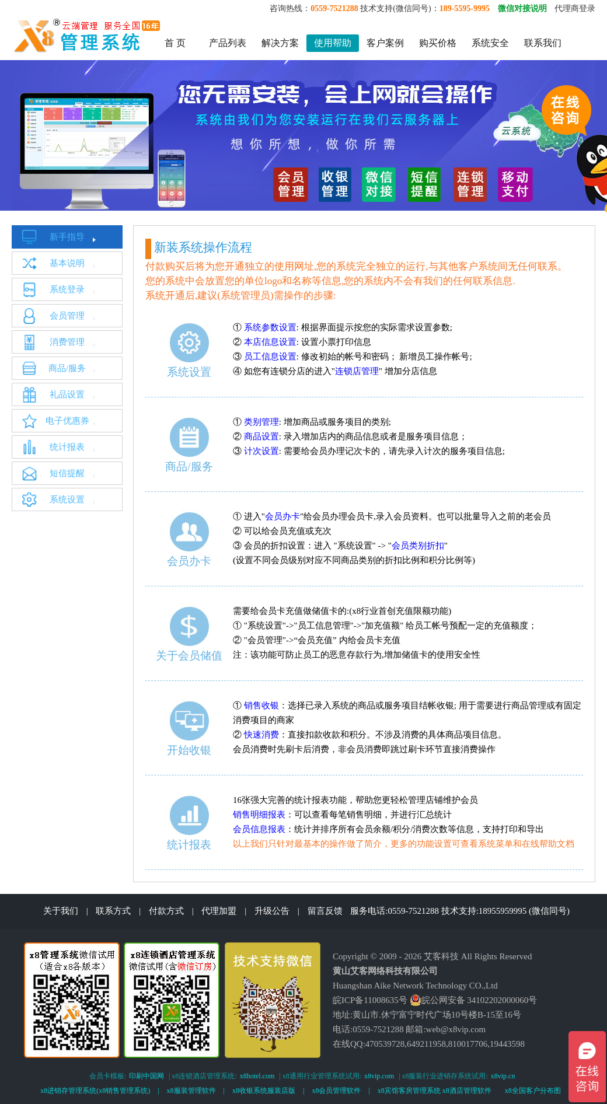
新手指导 (67, 237)
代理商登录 (574, 8)
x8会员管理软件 (336, 1090)
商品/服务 (67, 368)
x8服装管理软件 (191, 1090)
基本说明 (67, 263)
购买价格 (437, 43)
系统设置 (67, 499)
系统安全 (490, 43)
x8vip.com (379, 1076)
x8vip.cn (503, 1076)
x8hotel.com (257, 1076)
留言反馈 (325, 911)
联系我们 (542, 43)
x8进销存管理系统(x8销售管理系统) (95, 1090)
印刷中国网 (146, 1076)
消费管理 (67, 342)
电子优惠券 (67, 420)
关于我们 (60, 911)
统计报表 (67, 447)
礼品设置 (67, 394)
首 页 (175, 43)
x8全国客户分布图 (533, 1090)
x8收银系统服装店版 (263, 1090)
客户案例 (385, 43)
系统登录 (67, 289)
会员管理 (67, 315)
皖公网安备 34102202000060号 (474, 1000)
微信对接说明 (522, 8)
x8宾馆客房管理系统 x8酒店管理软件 (434, 1090)
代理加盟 (218, 911)
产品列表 (227, 43)
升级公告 (271, 911)
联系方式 (113, 911)
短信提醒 (67, 473)
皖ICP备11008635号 (370, 1000)
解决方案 (280, 43)
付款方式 (166, 911)
